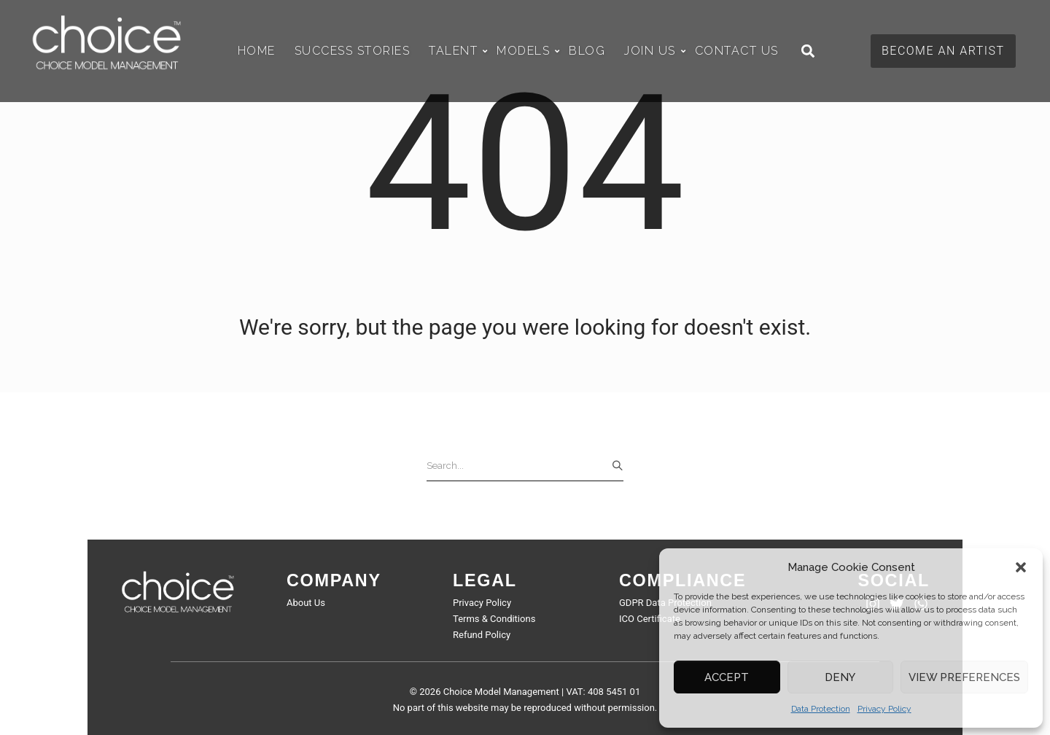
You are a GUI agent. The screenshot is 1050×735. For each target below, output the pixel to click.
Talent (457, 51)
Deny (840, 677)
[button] (1021, 567)
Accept (726, 677)
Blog (587, 51)
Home (257, 51)
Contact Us (737, 51)
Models (527, 51)
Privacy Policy (884, 709)
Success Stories (353, 51)
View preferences (964, 677)
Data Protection (820, 709)
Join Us (654, 51)
